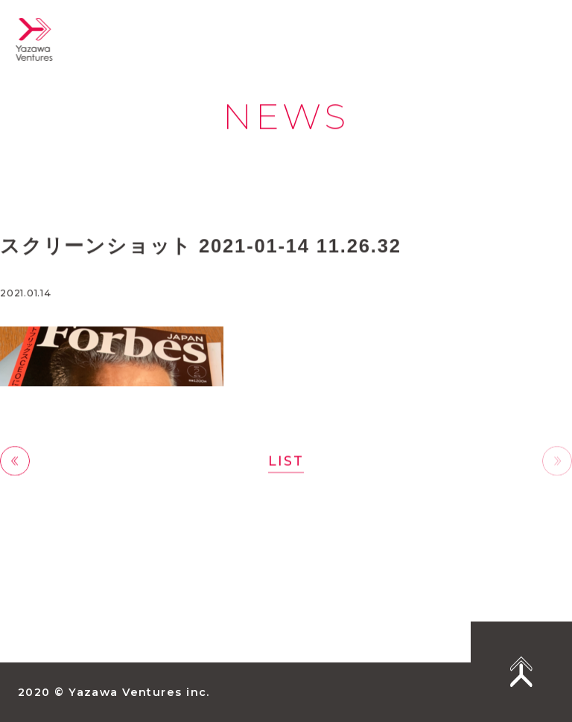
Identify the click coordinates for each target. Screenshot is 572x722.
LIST (285, 461)
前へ (15, 461)
